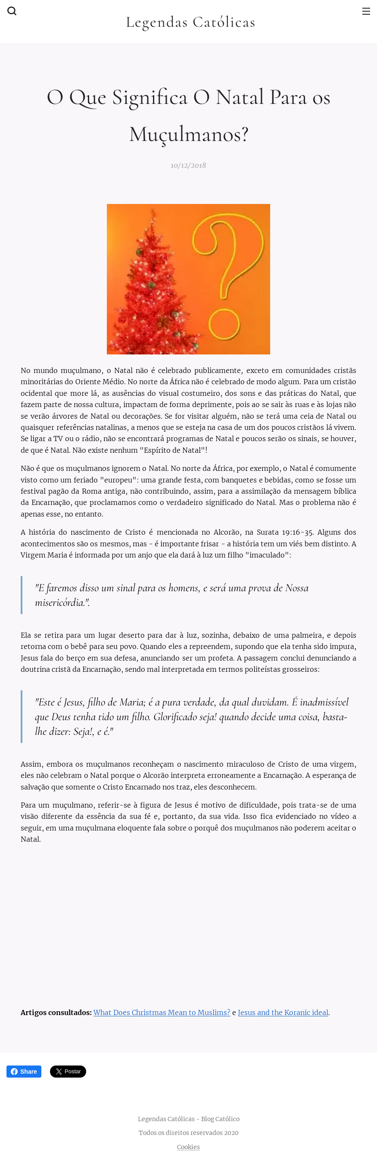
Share (24, 1071)
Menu (366, 11)
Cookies (188, 1147)
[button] (10, 11)
